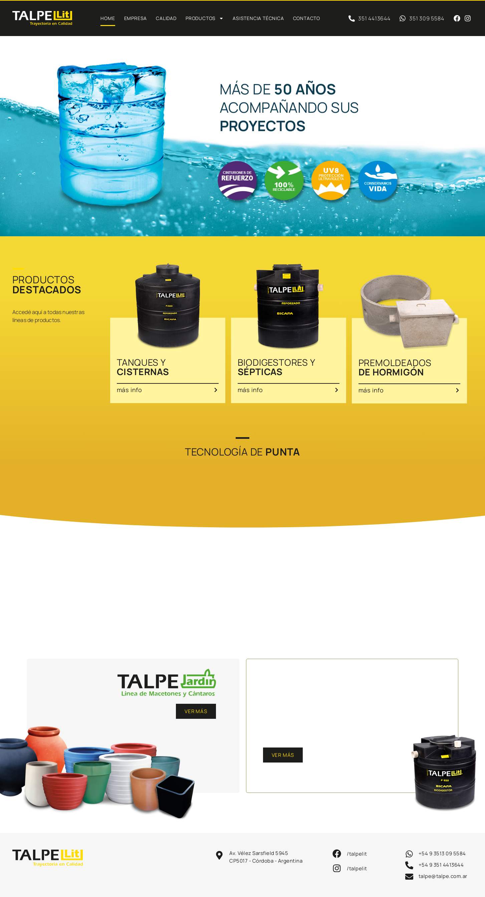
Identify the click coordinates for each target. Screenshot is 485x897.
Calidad (166, 18)
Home (107, 18)
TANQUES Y (143, 367)
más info (129, 390)
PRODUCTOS (205, 18)
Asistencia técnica (258, 18)
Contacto (306, 18)
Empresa (135, 18)
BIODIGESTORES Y (276, 367)
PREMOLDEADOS (395, 367)
